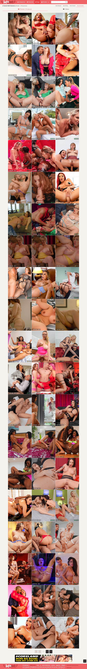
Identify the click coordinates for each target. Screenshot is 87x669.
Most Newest (58, 5)
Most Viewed (72, 5)
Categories (21, 2)
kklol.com (33, 665)
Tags (37, 2)
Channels (30, 2)
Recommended (80, 5)
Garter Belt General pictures (72, 665)
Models (44, 2)
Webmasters (69, 667)
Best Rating (65, 5)
